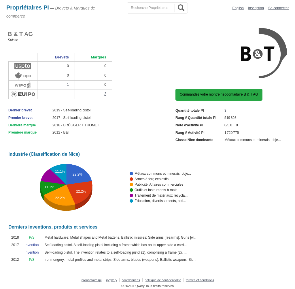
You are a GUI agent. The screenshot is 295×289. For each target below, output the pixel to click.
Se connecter (278, 8)
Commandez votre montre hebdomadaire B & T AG (219, 94)
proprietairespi (92, 280)
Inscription (256, 8)
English (238, 8)
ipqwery (111, 280)
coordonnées (131, 280)
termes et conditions (200, 280)
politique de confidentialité (163, 280)
